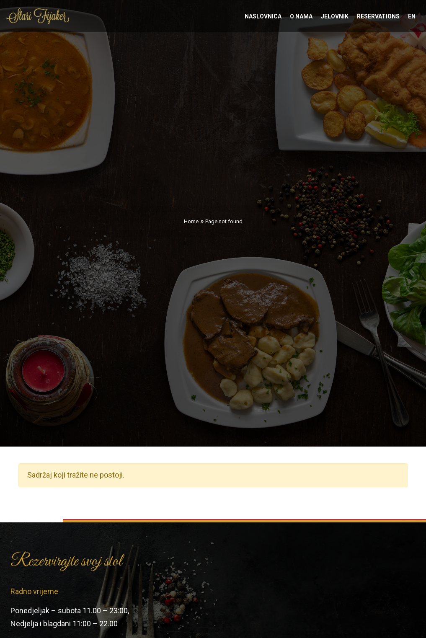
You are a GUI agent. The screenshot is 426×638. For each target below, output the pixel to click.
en (412, 16)
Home (191, 221)
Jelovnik (335, 16)
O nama (301, 16)
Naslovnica (263, 16)
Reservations (378, 16)
